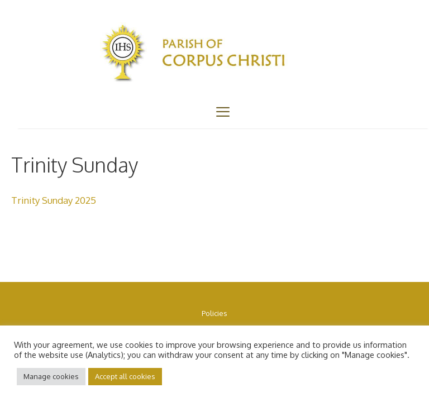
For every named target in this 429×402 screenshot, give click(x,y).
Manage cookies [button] (51, 376)
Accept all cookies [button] (125, 376)
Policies (214, 313)
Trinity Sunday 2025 (53, 200)
